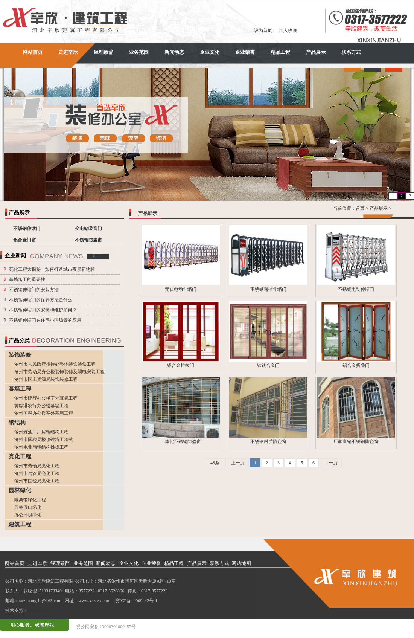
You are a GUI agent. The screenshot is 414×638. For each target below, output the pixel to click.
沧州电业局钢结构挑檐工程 (41, 447)
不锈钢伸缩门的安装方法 (34, 289)
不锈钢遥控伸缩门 (268, 289)
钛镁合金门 (268, 365)
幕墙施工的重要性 (27, 279)
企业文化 (209, 52)
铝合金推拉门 (180, 365)
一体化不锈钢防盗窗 (180, 441)
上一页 (238, 463)
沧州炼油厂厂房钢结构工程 (41, 432)
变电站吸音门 (88, 228)
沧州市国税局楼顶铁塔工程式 (43, 439)
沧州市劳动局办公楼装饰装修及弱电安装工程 (59, 371)
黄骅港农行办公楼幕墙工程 (41, 405)
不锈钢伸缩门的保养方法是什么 (40, 299)
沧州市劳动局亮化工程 (36, 466)
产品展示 (316, 52)
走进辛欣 (68, 52)
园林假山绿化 (27, 507)
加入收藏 (288, 30)
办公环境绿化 (27, 514)
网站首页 (33, 52)
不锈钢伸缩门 (26, 228)
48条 (214, 463)
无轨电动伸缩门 (180, 289)
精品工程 (280, 52)
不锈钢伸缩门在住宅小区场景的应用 (45, 320)
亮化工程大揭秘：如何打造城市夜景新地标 (52, 269)
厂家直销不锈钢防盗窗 (356, 441)
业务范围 (139, 52)
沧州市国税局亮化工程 (36, 481)
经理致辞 (103, 52)
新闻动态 (174, 52)
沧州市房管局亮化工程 (36, 473)
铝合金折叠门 (356, 365)
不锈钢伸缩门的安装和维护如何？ (43, 310)
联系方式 (351, 52)
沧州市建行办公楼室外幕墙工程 (46, 398)
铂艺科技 (37, 610)
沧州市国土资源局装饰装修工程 (46, 379)
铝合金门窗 (24, 240)
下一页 (331, 463)
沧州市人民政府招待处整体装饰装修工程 (55, 364)
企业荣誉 (245, 52)
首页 (360, 208)
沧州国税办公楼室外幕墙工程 (43, 413)
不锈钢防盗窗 (88, 240)
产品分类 (19, 340)
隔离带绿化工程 (30, 499)
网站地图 (241, 563)
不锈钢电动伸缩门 (356, 289)
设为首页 (263, 30)
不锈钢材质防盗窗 (268, 441)
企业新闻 (15, 255)
